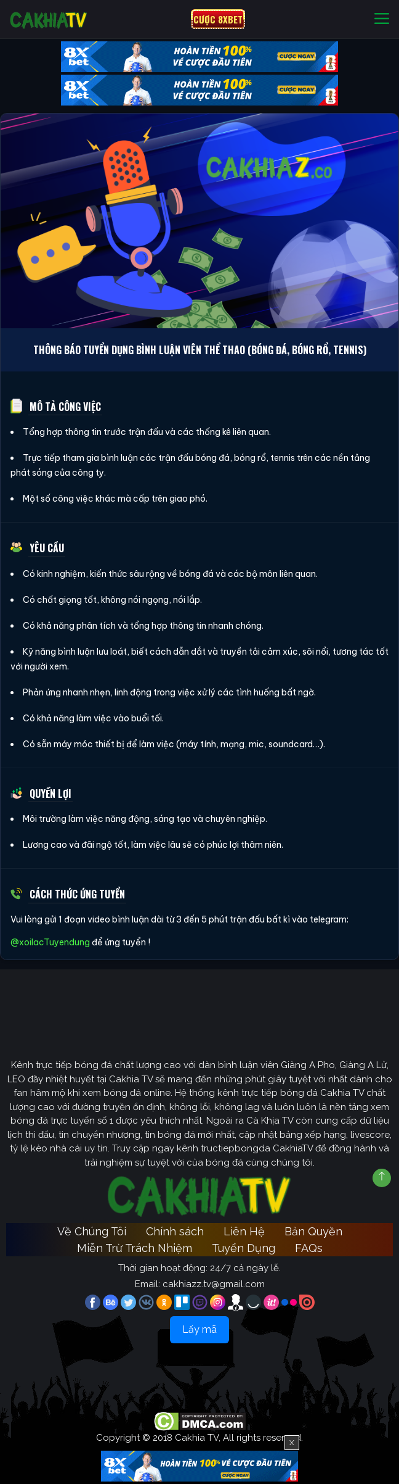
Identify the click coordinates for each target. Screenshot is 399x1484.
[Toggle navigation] (381, 19)
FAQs (309, 1248)
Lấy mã (199, 1329)
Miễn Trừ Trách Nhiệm (134, 1248)
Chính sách (175, 1231)
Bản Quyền (313, 1231)
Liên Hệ (244, 1231)
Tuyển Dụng (243, 1248)
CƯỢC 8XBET (218, 19)
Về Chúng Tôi (91, 1231)
